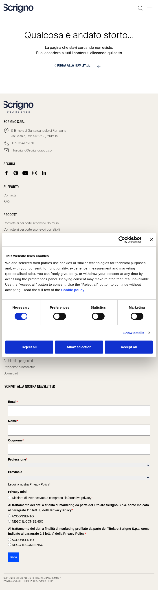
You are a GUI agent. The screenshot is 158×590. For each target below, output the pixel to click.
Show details (133, 333)
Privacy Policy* (40, 484)
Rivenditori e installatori (19, 367)
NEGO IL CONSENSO (27, 521)
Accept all (129, 347)
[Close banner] (151, 239)
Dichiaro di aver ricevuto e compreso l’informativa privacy (52, 498)
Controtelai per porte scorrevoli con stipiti (32, 229)
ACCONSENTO (23, 516)
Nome (13, 421)
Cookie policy (72, 290)
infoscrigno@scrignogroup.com (33, 150)
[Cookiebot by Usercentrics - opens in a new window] (121, 239)
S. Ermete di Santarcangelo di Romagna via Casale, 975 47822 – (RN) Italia (38, 133)
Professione (17, 459)
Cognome (16, 440)
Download (11, 373)
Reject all (29, 347)
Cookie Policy (30, 581)
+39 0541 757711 (22, 143)
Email (13, 401)
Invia (13, 557)
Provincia (15, 472)
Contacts (10, 195)
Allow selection (79, 347)
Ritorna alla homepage (79, 65)
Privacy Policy (46, 581)
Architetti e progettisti (18, 361)
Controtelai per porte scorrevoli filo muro (31, 223)
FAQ (7, 202)
